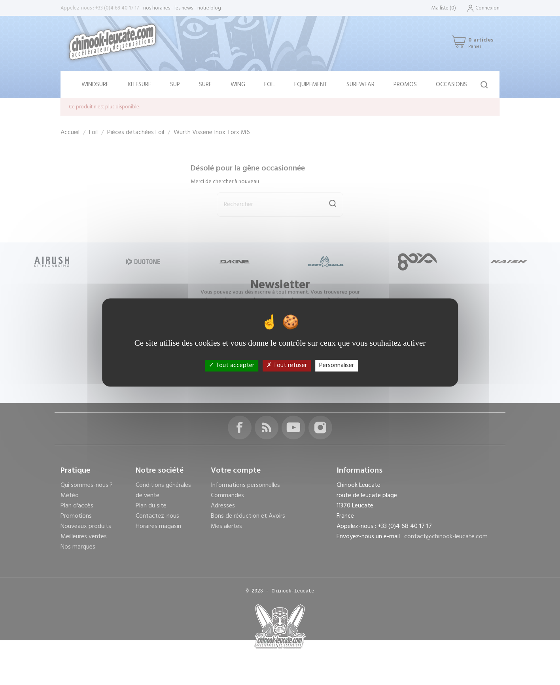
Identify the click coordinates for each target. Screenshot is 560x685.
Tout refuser (287, 365)
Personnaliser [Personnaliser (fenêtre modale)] (336, 365)
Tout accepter (231, 365)
